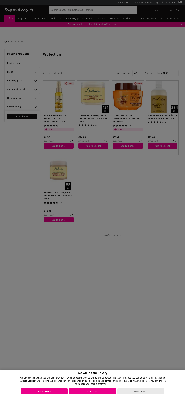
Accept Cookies (44, 391)
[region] (92, 383)
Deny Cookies (92, 391)
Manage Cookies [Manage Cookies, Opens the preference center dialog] (141, 391)
